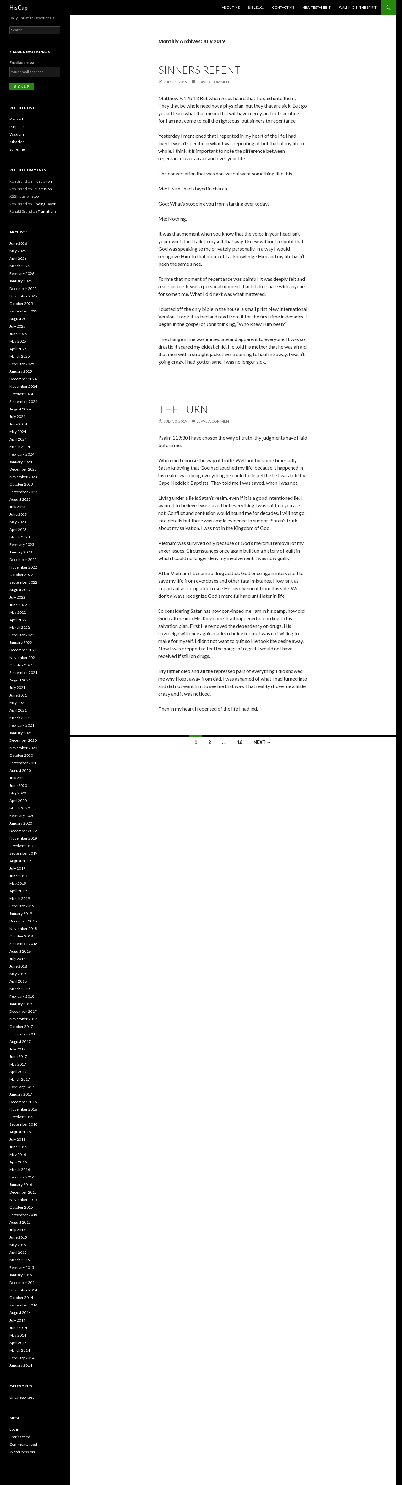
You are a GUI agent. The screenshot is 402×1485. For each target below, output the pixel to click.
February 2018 (21, 996)
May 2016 (17, 1154)
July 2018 (17, 958)
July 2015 (17, 1229)
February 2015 (21, 1267)
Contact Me (283, 7)
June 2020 (18, 785)
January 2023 (20, 552)
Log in (14, 1429)
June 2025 (18, 333)
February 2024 (21, 454)
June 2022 (18, 604)
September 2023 (23, 491)
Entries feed (19, 1436)
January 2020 (20, 823)
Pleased (16, 119)
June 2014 (18, 1327)
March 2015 (19, 1260)
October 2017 (21, 1026)
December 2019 (23, 830)
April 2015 (18, 1252)
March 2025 (19, 356)
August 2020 (20, 770)
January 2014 (20, 1365)
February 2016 (21, 1177)
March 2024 (19, 446)
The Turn (183, 409)
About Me (231, 7)
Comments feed (23, 1444)
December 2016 (23, 1101)
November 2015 (23, 1199)
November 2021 (23, 657)
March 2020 (19, 808)
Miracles (16, 141)
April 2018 (18, 981)
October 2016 (21, 1116)
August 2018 (20, 951)
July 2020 (17, 778)
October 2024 (21, 394)
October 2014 (21, 1297)
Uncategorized (22, 1397)
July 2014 (17, 1320)
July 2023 (17, 507)
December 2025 (23, 288)
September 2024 (23, 401)
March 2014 (19, 1350)
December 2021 (23, 650)
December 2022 (23, 559)
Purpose (16, 126)
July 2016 (17, 1139)
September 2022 (23, 582)
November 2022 (23, 567)
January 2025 (20, 371)
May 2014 (17, 1335)
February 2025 (21, 363)
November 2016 (23, 1109)
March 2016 (19, 1169)
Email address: (21, 62)
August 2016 (20, 1132)
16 (239, 742)
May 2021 (17, 702)
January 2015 (20, 1275)
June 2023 (18, 514)
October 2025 (21, 303)
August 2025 (20, 318)
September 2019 (23, 853)
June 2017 (18, 1056)
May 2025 (17, 341)
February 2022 (21, 635)
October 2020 (21, 755)
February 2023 (21, 544)
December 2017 (23, 1011)
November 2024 (23, 386)
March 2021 (19, 717)
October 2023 (21, 484)
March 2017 (19, 1079)
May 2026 (17, 250)
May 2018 (17, 973)
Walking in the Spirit (358, 7)
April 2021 (18, 710)
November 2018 (23, 928)
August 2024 (20, 409)
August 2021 (20, 680)
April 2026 (18, 258)
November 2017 (23, 1019)
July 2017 (17, 1049)
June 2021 (18, 695)
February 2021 (21, 725)
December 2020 (23, 740)
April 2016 (18, 1162)
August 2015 (20, 1222)
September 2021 (23, 672)
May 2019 (17, 883)
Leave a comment (214, 81)
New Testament (316, 7)
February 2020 (21, 815)
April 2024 (18, 439)
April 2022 (18, 619)
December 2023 (23, 469)
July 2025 (17, 326)
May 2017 (17, 1064)
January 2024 (20, 461)
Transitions (47, 211)
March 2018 (19, 988)
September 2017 (23, 1034)
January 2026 (20, 281)
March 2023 (19, 537)
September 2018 (23, 943)
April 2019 (18, 891)
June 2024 (18, 424)
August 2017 (20, 1041)
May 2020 (17, 793)
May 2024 (17, 431)
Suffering (17, 149)
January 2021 (20, 732)
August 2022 (20, 589)
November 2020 (23, 747)
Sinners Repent (199, 69)
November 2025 (23, 296)
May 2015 (17, 1244)
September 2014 (23, 1305)
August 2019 (20, 860)
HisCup (18, 7)
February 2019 (21, 906)
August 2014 (20, 1312)
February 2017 (21, 1086)
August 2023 (20, 499)
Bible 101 (256, 7)
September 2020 (23, 763)
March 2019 (19, 898)
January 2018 (20, 1004)
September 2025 (23, 311)
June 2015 (18, 1237)
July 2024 (17, 416)
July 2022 (17, 597)
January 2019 (20, 913)
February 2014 (21, 1357)
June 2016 (18, 1147)
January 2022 (20, 642)
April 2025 (18, 348)
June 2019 (18, 875)
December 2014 (23, 1282)
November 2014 (23, 1290)
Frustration (42, 181)
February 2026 (21, 273)
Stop (35, 196)
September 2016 (23, 1124)
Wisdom (16, 134)
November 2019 (23, 838)
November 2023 (23, 476)
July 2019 (17, 868)
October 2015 (21, 1207)
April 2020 (18, 800)
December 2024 (23, 379)
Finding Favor (44, 203)
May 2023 (17, 522)
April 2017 (18, 1071)
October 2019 (21, 845)
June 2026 (18, 243)
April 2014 (18, 1342)
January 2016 (20, 1184)
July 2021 (17, 687)
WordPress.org (22, 1452)
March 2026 (19, 266)
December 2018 (23, 921)
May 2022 (17, 612)
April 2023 (18, 529)
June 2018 (18, 966)
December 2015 (23, 1192)
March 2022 (19, 627)
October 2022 (21, 574)
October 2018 (21, 936)
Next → (262, 742)
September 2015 (23, 1214)
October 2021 (21, 665)
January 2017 (20, 1094)
